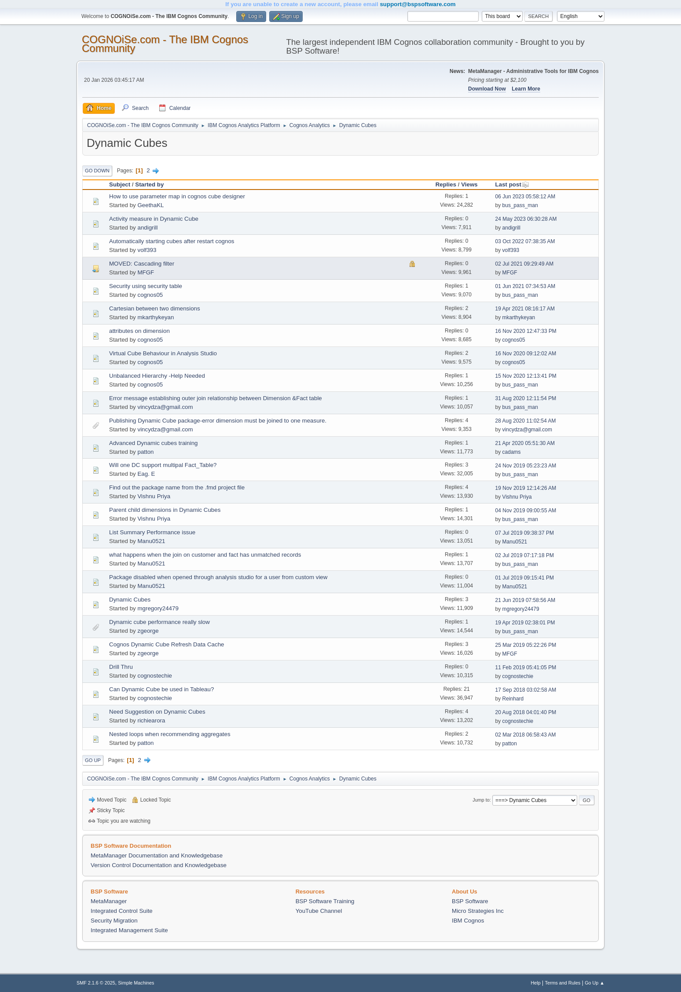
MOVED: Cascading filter (141, 263)
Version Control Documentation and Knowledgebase (159, 865)
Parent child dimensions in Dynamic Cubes (164, 510)
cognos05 (150, 295)
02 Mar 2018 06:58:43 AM (525, 735)
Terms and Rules (563, 982)
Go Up (93, 760)
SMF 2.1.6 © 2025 (96, 982)
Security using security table (145, 286)
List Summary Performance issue (152, 532)
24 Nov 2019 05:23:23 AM (526, 466)
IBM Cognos (468, 920)
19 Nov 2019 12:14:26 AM (526, 488)
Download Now (487, 89)
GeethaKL (150, 205)
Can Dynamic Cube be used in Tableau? (161, 689)
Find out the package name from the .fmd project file (177, 487)
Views (469, 184)
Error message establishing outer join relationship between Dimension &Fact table (215, 398)
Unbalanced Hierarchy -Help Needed (157, 375)
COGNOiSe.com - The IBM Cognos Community (165, 43)
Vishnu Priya (153, 496)
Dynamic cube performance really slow (159, 622)
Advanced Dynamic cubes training (153, 443)
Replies (446, 184)
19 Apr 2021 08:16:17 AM (525, 309)
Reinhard (513, 699)
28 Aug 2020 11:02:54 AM (525, 421)
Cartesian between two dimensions (154, 308)
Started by (149, 184)
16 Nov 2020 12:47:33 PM (526, 331)
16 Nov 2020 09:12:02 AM (526, 353)
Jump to (480, 799)
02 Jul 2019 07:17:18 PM (524, 555)
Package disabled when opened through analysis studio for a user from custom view (218, 577)
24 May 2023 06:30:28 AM (526, 219)
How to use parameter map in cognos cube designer (177, 196)
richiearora (151, 720)
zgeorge (147, 630)
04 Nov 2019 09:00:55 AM (526, 510)
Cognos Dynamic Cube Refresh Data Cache (166, 644)
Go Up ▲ (594, 982)
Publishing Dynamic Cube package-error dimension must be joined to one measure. (217, 420)
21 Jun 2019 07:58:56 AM (525, 600)
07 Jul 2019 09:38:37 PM (524, 533)
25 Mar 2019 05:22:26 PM (526, 645)
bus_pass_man (520, 205)
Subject (119, 184)
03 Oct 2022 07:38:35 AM (525, 241)
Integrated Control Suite (122, 911)
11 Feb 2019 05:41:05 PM (526, 667)
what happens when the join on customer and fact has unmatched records (205, 554)
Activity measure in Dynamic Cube (153, 218)
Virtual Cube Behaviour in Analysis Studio (163, 353)
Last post (512, 184)
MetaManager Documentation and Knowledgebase (157, 855)
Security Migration (114, 920)
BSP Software (470, 901)
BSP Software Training (325, 901)
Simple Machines (136, 982)
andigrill (147, 227)
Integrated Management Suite (129, 930)
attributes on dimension (139, 331)
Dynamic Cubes (129, 599)
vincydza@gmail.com (165, 407)
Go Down (97, 170)
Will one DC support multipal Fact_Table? (162, 465)
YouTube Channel (319, 911)
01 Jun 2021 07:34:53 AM (525, 286)
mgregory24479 (157, 608)
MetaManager (109, 901)
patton (145, 452)
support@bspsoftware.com (417, 4)
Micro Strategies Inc (478, 911)
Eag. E (146, 473)
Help (536, 982)
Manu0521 (151, 541)
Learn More (526, 89)
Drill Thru (121, 667)
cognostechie (154, 675)
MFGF (145, 272)
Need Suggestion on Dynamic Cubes (157, 711)
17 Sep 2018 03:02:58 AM (526, 690)
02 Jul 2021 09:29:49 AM (524, 264)
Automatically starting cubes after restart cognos (171, 241)
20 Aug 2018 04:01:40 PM (526, 712)
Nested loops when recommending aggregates (170, 734)
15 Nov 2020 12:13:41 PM (526, 376)
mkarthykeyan (155, 317)
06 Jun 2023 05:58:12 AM (525, 196)
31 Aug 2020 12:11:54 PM (526, 398)
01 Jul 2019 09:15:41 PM (524, 578)
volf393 (146, 250)
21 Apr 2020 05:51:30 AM (525, 443)
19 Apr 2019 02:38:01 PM (525, 623)
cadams (511, 452)
